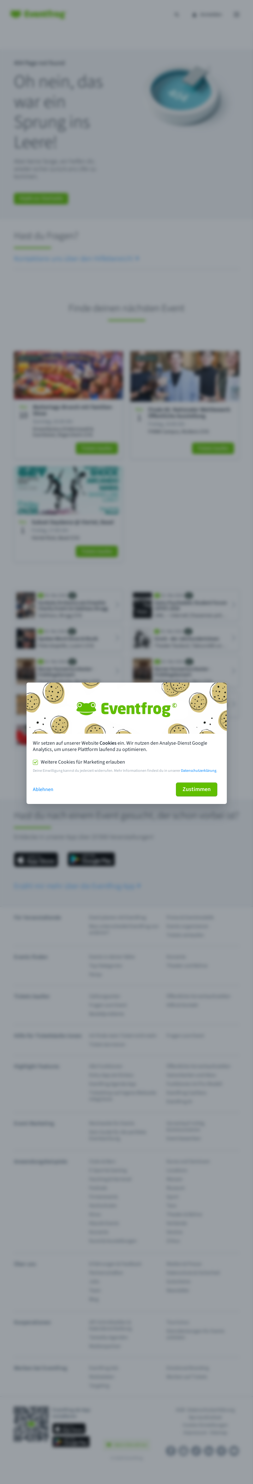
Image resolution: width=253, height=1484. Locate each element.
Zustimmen (197, 789)
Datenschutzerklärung (198, 770)
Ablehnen (43, 789)
